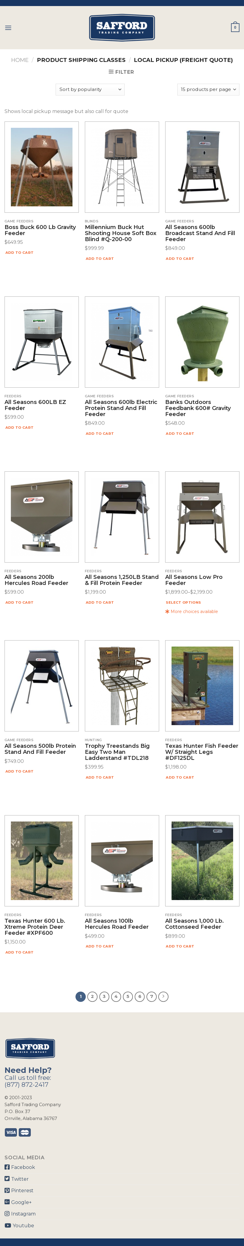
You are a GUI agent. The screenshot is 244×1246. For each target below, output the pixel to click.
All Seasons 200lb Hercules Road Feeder (36, 580)
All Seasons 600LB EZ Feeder (35, 405)
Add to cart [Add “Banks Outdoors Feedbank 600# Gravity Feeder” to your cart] (180, 433)
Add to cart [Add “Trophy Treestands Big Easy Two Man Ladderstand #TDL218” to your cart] (100, 777)
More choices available (191, 611)
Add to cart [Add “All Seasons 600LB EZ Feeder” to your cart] (19, 427)
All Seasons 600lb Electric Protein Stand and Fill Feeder (121, 408)
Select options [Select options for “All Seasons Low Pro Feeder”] (183, 602)
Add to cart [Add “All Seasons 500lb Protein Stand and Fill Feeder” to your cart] (19, 771)
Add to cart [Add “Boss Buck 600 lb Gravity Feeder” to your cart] (19, 252)
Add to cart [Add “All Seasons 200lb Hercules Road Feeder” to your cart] (19, 602)
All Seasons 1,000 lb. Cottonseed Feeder (194, 924)
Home (20, 59)
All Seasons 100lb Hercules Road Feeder (117, 924)
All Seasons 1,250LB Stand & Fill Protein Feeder (122, 580)
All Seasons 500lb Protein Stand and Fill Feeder (40, 749)
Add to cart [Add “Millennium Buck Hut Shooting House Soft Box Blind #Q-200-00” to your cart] (100, 259)
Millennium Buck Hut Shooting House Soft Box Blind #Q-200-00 (120, 233)
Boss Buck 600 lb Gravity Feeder (40, 230)
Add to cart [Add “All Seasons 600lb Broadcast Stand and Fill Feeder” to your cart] (180, 259)
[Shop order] (90, 89)
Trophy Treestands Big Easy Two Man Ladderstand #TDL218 (117, 752)
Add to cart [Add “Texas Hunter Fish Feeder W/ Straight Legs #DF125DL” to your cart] (180, 777)
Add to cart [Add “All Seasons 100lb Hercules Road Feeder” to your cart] (100, 946)
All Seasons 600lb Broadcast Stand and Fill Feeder (200, 233)
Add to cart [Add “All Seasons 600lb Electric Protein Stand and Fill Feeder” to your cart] (100, 433)
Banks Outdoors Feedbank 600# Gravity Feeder (198, 408)
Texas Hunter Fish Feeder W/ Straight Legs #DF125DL (201, 752)
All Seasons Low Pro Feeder (194, 580)
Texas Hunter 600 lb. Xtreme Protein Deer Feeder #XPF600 (35, 927)
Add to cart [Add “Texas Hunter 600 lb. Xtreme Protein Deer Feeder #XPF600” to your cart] (19, 952)
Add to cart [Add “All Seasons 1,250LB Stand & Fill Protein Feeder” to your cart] (100, 602)
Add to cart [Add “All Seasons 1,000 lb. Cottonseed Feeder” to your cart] (180, 946)
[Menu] (8, 27)
